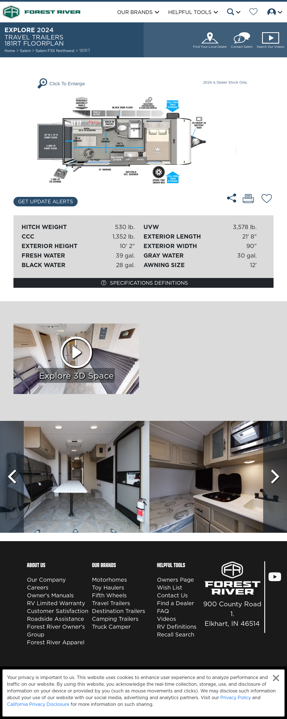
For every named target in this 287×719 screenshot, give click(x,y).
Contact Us (172, 595)
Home (9, 50)
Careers (37, 587)
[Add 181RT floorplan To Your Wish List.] (267, 199)
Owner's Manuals (50, 595)
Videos (166, 619)
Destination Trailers (118, 611)
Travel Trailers (111, 603)
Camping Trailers (115, 619)
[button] (233, 12)
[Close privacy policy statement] (276, 678)
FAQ (163, 611)
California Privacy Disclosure (38, 704)
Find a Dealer (175, 603)
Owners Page (175, 580)
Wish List (169, 587)
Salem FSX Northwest (56, 50)
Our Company (46, 580)
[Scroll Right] (275, 477)
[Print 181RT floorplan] (248, 199)
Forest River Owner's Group (56, 630)
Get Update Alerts (45, 201)
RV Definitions (176, 627)
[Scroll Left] (12, 477)
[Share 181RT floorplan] (231, 198)
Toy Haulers (108, 587)
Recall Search (175, 634)
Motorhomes (109, 580)
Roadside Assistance (55, 619)
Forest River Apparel (55, 642)
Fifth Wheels (109, 595)
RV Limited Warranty (56, 603)
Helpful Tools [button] (190, 12)
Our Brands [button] (135, 12)
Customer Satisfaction (57, 611)
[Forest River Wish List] (253, 12)
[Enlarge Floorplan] (143, 139)
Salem (25, 50)
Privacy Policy (235, 697)
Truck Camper (111, 627)
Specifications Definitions (144, 282)
